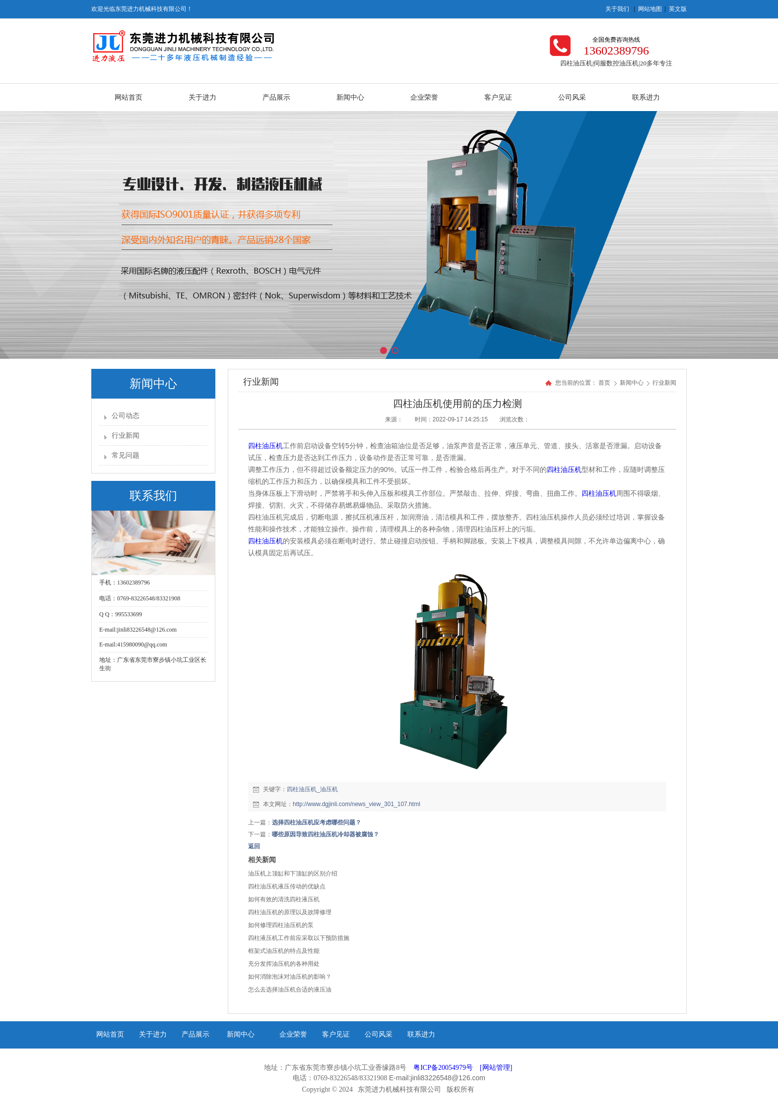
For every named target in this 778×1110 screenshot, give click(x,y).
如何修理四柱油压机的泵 (281, 925)
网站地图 (650, 8)
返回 (254, 846)
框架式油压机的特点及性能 (284, 950)
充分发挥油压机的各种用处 (284, 963)
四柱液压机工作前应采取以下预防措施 (298, 938)
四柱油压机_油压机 (312, 789)
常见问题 (125, 455)
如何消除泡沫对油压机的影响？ (289, 976)
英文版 (678, 8)
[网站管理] (496, 1067)
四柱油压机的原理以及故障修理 (289, 912)
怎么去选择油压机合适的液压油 (289, 989)
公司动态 (125, 415)
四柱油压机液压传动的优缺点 (286, 886)
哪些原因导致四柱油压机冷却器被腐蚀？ (325, 834)
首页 (604, 382)
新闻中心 (632, 382)
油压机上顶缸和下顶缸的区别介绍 (292, 873)
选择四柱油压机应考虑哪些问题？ (316, 822)
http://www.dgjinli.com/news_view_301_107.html (356, 804)
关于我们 (617, 8)
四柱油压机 (265, 446)
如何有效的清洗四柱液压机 (284, 899)
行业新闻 (125, 435)
